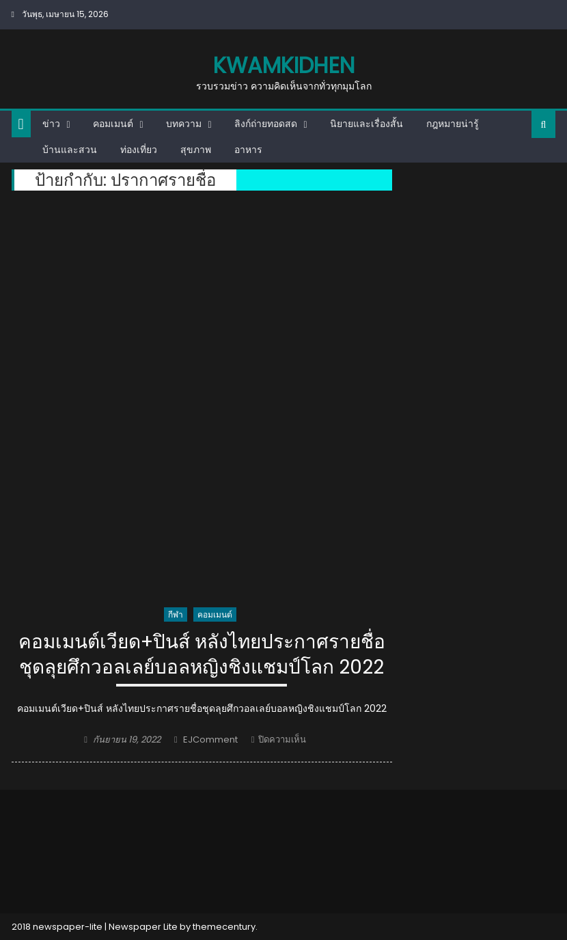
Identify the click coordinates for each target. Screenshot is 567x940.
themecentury (224, 926)
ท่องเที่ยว (138, 149)
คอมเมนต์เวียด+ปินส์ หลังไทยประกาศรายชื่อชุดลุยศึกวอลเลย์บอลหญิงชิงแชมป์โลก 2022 (201, 655)
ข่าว (51, 123)
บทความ (184, 123)
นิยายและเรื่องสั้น (366, 123)
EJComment (210, 739)
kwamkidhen (284, 65)
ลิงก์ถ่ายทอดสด (265, 123)
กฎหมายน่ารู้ (452, 123)
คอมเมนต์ (113, 123)
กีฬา (175, 614)
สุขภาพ (195, 149)
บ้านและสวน (69, 149)
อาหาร (248, 149)
